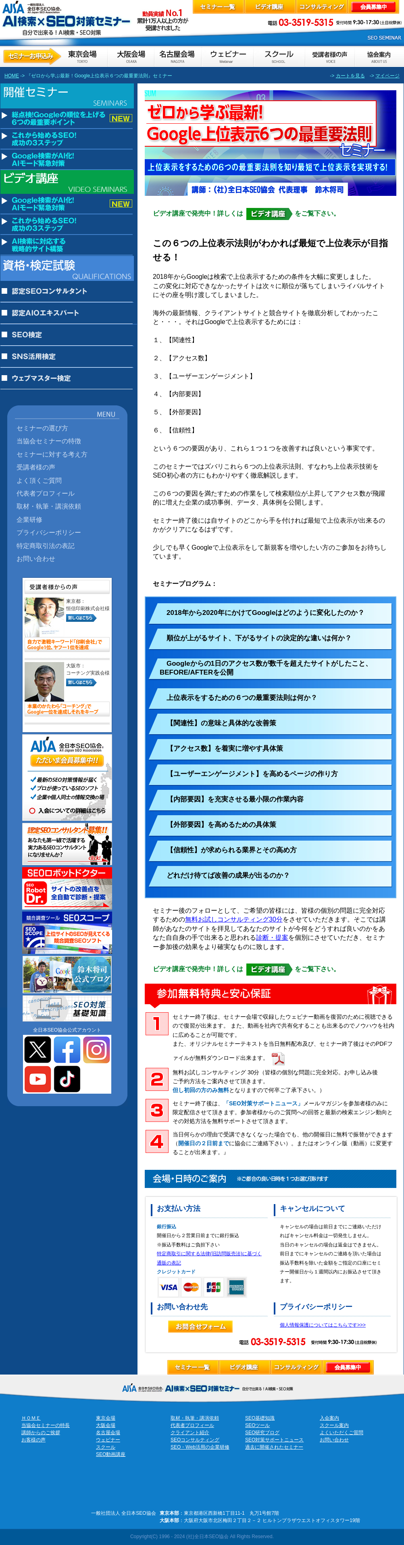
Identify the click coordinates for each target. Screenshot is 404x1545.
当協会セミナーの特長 (45, 1425)
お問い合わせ (36, 558)
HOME (11, 76)
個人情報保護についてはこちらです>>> (323, 1325)
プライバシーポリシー (49, 532)
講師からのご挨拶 (40, 1432)
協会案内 (379, 56)
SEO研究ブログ (262, 1432)
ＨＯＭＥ (31, 1418)
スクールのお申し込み (279, 56)
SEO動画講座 (110, 1454)
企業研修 (29, 519)
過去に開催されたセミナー (274, 1447)
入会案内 (329, 1418)
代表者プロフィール (46, 493)
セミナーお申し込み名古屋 (177, 56)
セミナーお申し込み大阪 (130, 56)
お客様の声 (329, 56)
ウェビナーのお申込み (227, 56)
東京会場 (105, 1418)
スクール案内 (334, 1425)
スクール (105, 1447)
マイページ (387, 76)
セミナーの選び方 (42, 428)
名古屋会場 (108, 1432)
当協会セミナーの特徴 (49, 440)
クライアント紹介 (190, 1432)
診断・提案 (272, 937)
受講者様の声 (36, 467)
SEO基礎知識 (260, 1418)
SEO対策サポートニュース (274, 1440)
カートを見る (350, 76)
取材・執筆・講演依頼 (49, 506)
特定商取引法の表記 (46, 545)
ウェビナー (108, 1440)
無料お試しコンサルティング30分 (234, 919)
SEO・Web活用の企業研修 (200, 1447)
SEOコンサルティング (195, 1440)
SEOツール (257, 1425)
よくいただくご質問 (341, 1432)
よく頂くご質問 (39, 480)
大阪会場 (105, 1425)
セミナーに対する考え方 (52, 454)
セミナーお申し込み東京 (53, 56)
